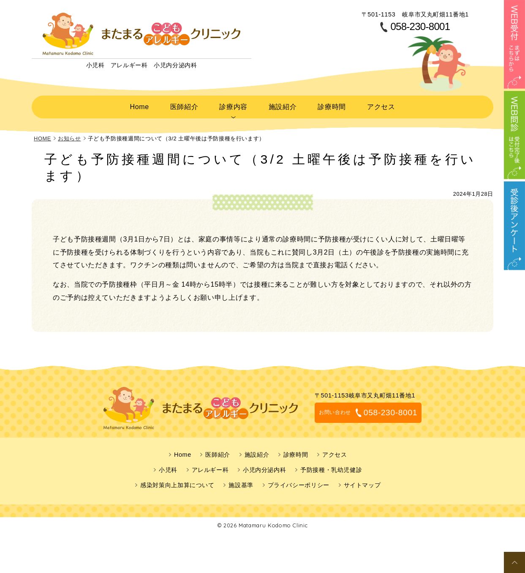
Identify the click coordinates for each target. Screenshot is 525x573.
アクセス (381, 105)
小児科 (168, 467)
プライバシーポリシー (298, 482)
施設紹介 (282, 105)
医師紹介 (183, 105)
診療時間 (331, 105)
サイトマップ (362, 482)
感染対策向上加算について (177, 482)
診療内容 (232, 105)
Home (139, 105)
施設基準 (240, 482)
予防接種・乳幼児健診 (331, 467)
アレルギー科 (210, 467)
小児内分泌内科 (264, 467)
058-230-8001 (420, 27)
